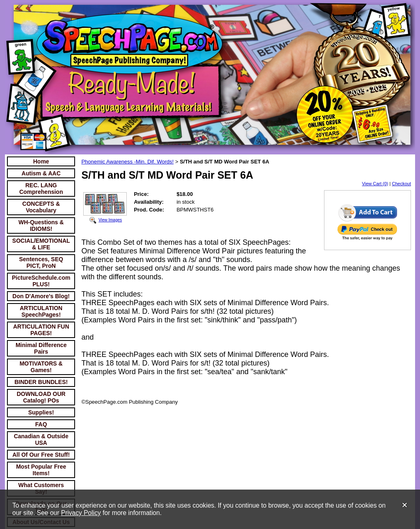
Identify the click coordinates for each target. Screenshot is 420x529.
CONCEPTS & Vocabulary (41, 207)
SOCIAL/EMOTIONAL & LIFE (41, 244)
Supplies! (41, 412)
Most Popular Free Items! (41, 469)
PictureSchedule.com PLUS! (41, 281)
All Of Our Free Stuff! (41, 454)
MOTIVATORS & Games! (41, 366)
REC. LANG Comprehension (41, 188)
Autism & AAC (41, 173)
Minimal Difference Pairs (41, 348)
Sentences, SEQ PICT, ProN (41, 262)
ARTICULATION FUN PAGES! (41, 329)
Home (41, 161)
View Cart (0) (375, 183)
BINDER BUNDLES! (41, 382)
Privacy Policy (81, 512)
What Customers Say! (41, 488)
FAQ (41, 424)
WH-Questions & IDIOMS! (41, 225)
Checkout (401, 183)
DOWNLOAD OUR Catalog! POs (41, 397)
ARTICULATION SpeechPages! (41, 311)
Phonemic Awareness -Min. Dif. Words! (127, 162)
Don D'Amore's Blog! (41, 296)
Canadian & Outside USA (41, 439)
